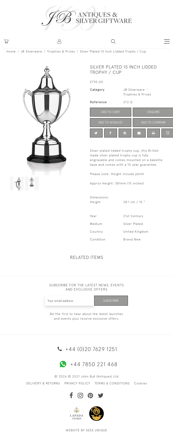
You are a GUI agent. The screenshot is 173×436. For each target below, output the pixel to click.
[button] (60, 41)
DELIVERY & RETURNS (43, 383)
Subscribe (111, 300)
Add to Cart (110, 112)
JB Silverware (31, 51)
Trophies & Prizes (61, 51)
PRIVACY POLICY (77, 383)
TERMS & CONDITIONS (112, 383)
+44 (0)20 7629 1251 (86, 349)
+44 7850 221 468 (86, 364)
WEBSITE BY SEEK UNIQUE (86, 430)
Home (11, 51)
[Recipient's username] (69, 301)
